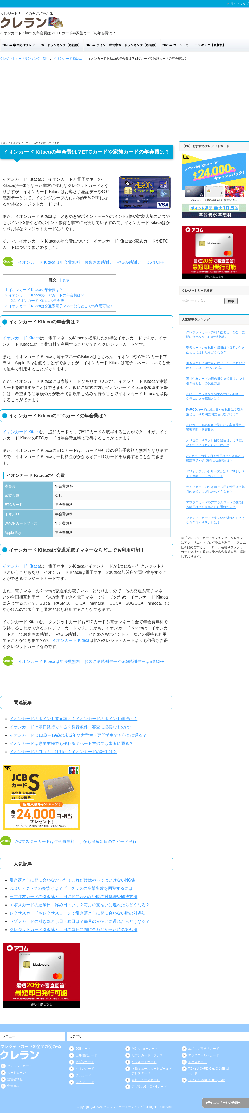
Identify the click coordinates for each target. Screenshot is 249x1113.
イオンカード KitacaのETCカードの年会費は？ (45, 295)
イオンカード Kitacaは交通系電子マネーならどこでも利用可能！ (59, 306)
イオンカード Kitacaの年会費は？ (34, 290)
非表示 (64, 280)
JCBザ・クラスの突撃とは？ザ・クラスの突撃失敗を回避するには (71, 888)
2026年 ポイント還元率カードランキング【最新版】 (122, 45)
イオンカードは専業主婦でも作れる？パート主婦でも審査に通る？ (71, 743)
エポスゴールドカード (203, 1055)
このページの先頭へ (227, 1102)
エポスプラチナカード (203, 1048)
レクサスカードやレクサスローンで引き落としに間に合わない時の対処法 (78, 913)
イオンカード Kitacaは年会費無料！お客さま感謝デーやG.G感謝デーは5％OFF (91, 262)
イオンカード (85, 1068)
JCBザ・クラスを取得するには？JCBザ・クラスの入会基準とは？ (215, 396)
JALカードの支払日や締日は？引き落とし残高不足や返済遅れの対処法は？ (215, 458)
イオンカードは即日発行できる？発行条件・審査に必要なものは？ (71, 727)
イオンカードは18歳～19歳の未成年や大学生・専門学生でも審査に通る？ (78, 735)
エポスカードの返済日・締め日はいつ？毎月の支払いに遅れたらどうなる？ (80, 905)
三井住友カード (86, 1055)
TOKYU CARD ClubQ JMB (206, 1080)
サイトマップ (239, 3)
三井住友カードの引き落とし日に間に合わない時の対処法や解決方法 (73, 896)
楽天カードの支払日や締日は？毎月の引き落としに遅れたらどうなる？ (215, 350)
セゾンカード (85, 1062)
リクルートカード (144, 1062)
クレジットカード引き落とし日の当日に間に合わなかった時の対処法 (73, 929)
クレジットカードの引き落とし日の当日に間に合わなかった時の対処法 (215, 334)
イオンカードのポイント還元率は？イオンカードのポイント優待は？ (73, 719)
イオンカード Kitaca (21, 338)
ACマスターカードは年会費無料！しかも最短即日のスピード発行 (76, 841)
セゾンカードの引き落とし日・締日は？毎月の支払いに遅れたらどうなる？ (80, 921)
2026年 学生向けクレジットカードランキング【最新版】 (41, 45)
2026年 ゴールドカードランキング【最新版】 (194, 45)
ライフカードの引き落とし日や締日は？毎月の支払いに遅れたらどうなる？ (215, 489)
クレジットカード (19, 1066)
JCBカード (83, 1048)
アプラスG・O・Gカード (149, 1087)
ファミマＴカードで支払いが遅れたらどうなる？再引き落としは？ (215, 520)
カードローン (16, 1072)
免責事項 (13, 1086)
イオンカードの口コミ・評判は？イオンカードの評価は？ (63, 752)
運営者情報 (15, 1079)
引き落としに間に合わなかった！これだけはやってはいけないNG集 (72, 880)
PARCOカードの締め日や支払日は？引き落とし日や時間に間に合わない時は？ (214, 412)
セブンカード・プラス (147, 1055)
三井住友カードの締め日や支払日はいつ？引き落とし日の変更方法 (215, 381)
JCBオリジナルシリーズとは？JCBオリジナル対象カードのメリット (215, 474)
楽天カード (83, 1075)
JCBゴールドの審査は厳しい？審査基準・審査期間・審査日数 (215, 427)
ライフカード (85, 1082)
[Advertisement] (124, 100)
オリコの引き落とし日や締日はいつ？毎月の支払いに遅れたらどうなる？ (215, 443)
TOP (23, 58)
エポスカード (197, 1062)
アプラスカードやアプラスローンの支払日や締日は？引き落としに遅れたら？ (215, 505)
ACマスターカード (145, 1048)
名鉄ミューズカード (146, 1080)
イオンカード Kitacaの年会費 (37, 300)
